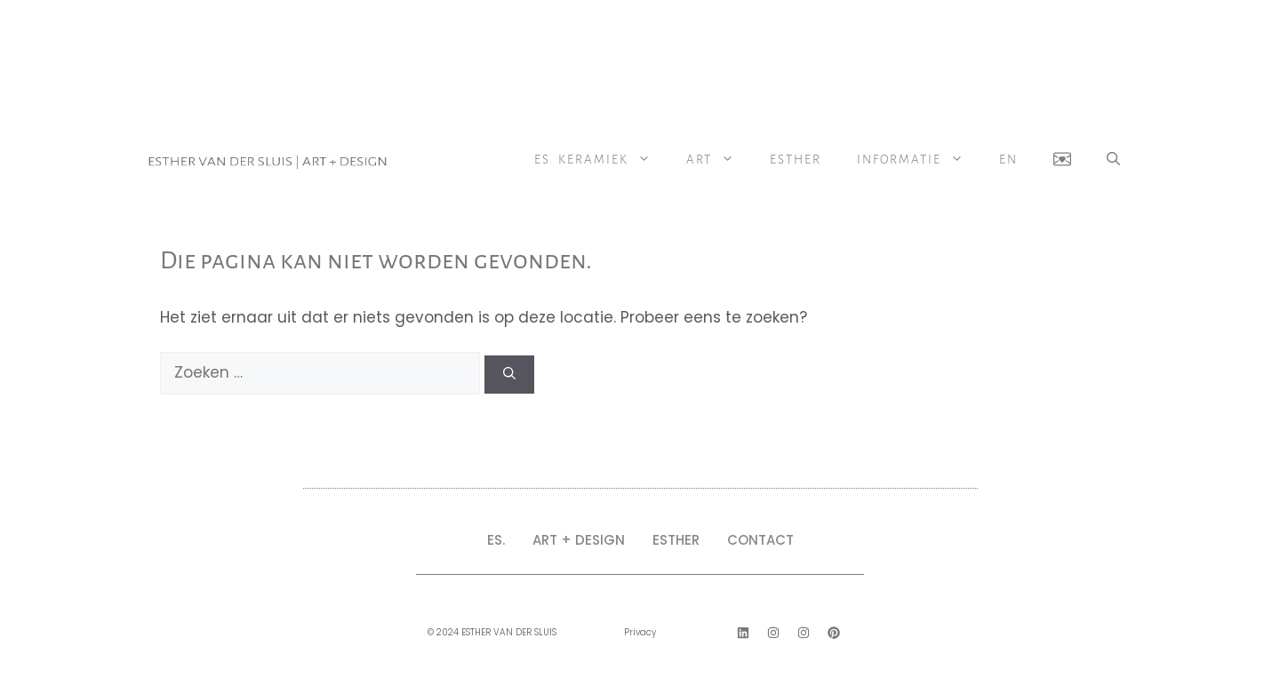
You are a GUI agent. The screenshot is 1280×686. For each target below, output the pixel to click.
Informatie (919, 160)
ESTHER (676, 539)
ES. (496, 539)
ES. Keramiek (601, 160)
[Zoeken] (509, 374)
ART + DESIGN (578, 539)
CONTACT (760, 539)
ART (719, 160)
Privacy (640, 632)
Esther (795, 159)
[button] (1113, 160)
